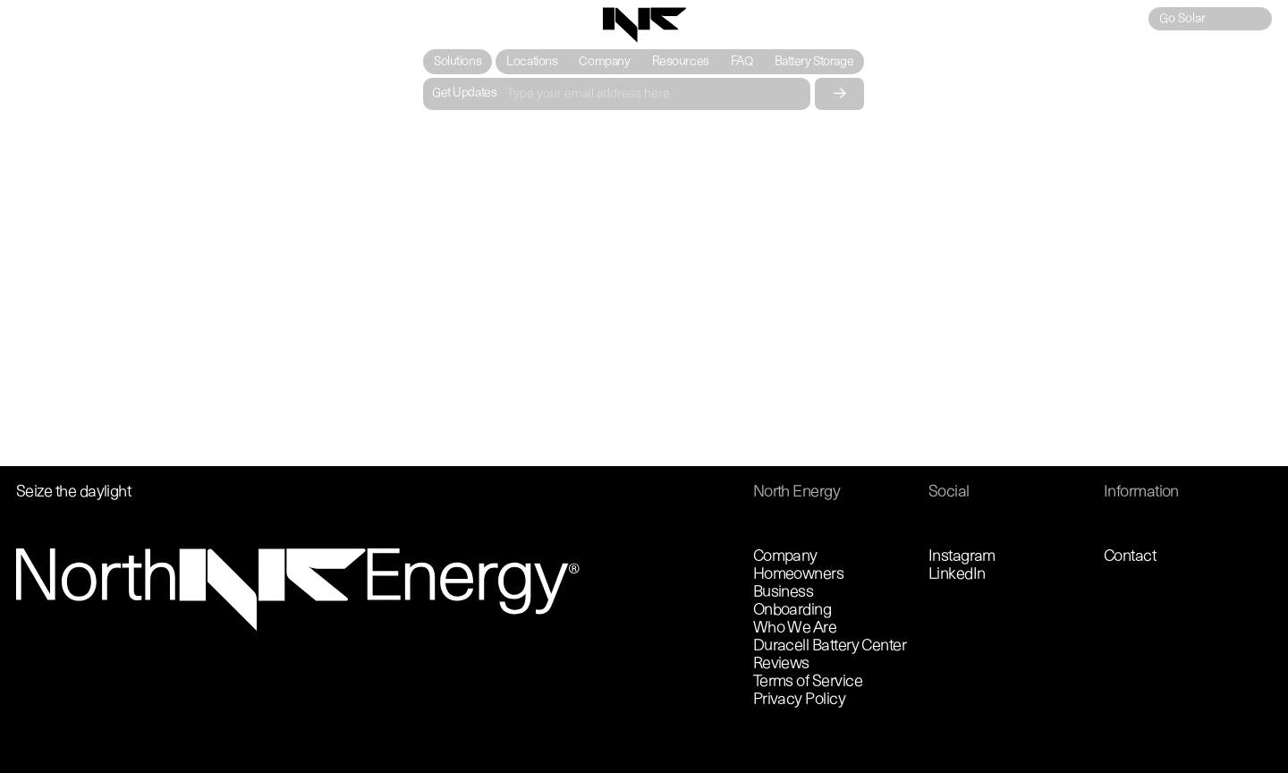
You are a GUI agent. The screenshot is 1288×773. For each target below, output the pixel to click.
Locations (532, 62)
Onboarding (792, 610)
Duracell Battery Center (830, 646)
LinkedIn (957, 574)
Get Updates (464, 93)
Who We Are (795, 628)
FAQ (742, 62)
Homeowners (798, 574)
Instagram (962, 556)
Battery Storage (814, 62)
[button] (457, 61)
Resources (680, 62)
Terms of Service (807, 682)
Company (605, 62)
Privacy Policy (799, 700)
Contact (1130, 556)
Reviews (781, 664)
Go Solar (1182, 19)
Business (783, 592)
